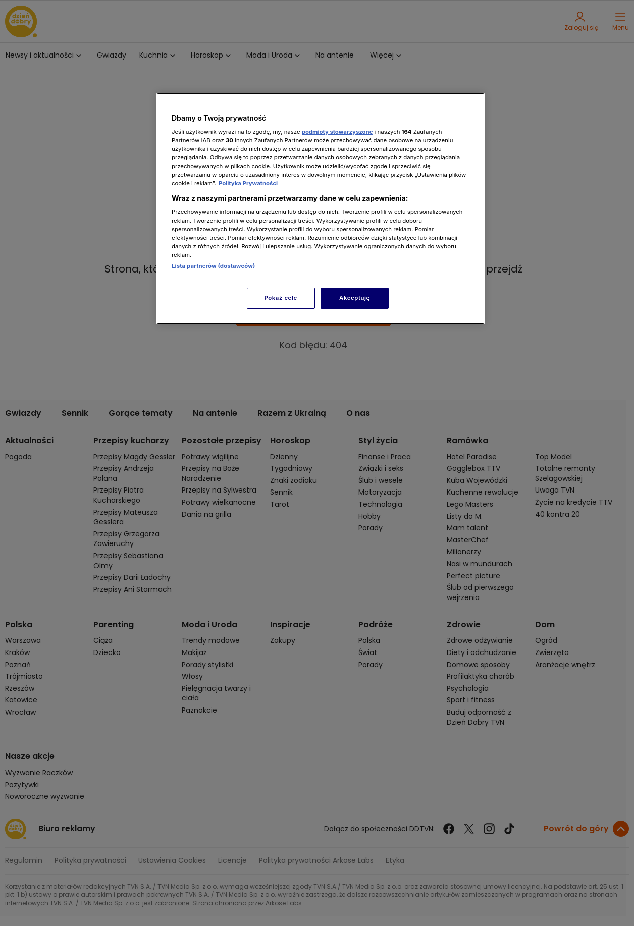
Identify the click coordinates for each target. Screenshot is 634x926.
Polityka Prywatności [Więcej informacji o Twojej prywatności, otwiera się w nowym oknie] (248, 183)
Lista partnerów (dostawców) (213, 265)
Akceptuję (354, 297)
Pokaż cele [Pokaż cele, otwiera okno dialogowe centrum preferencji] (281, 297)
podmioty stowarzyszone (337, 131)
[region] (320, 208)
